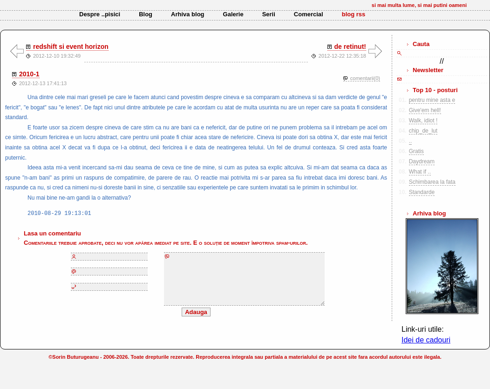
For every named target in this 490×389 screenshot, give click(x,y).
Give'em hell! (425, 110)
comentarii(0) (365, 78)
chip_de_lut (423, 130)
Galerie (233, 14)
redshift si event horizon (71, 46)
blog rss (354, 14)
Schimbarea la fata (432, 182)
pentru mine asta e (432, 100)
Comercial (308, 14)
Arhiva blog (187, 14)
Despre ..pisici (99, 14)
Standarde (422, 192)
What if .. (420, 171)
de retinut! (350, 46)
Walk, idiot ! (423, 120)
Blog (145, 14)
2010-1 (29, 74)
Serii (268, 14)
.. (410, 141)
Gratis (416, 151)
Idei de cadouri (426, 340)
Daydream (422, 161)
